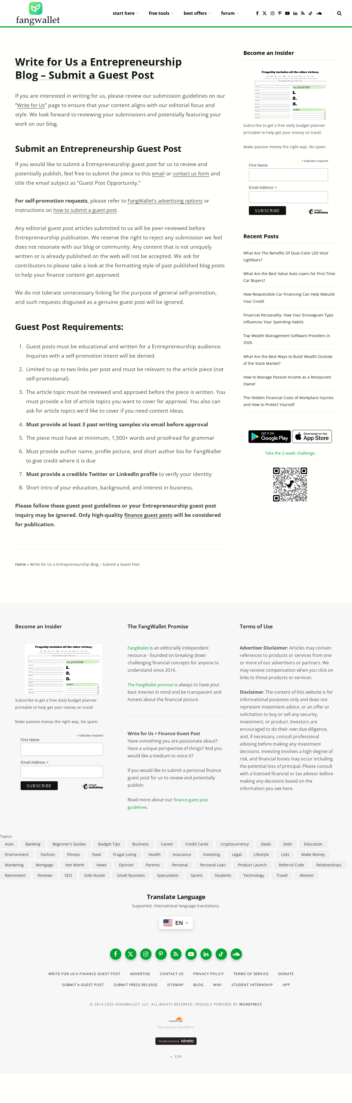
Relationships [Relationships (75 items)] (328, 864)
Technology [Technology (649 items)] (253, 875)
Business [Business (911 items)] (140, 844)
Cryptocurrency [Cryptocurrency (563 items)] (235, 844)
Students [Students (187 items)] (223, 875)
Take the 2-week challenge (290, 453)
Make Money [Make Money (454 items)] (313, 854)
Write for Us (31, 105)
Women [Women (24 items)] (307, 875)
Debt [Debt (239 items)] (287, 844)
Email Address (263, 187)
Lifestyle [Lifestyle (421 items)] (261, 854)
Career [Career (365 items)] (167, 844)
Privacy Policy (212, 976)
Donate (296, 976)
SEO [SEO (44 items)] (68, 875)
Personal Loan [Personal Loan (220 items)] (213, 864)
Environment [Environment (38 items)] (17, 854)
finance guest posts (149, 515)
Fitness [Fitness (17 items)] (73, 854)
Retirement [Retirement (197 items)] (15, 875)
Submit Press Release (134, 987)
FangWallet (139, 648)
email (159, 173)
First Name (258, 165)
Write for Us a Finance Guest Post (77, 976)
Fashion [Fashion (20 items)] (48, 854)
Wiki (221, 987)
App (295, 987)
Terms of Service (258, 976)
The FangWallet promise (153, 685)
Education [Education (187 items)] (313, 844)
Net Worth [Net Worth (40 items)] (74, 864)
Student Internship (259, 987)
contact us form (193, 173)
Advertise (138, 976)
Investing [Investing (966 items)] (211, 854)
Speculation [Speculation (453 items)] (168, 875)
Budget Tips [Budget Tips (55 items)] (109, 844)
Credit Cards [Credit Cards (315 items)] (196, 844)
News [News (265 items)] (102, 864)
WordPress (250, 1006)
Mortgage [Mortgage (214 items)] (44, 864)
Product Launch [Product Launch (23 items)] (252, 864)
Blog (201, 987)
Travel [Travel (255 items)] (282, 875)
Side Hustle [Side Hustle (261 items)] (94, 875)
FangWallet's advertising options (167, 200)
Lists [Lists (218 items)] (285, 854)
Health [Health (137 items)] (154, 854)
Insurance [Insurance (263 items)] (182, 854)
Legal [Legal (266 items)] (237, 854)
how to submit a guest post (86, 210)
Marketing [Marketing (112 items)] (14, 864)
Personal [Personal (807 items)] (180, 864)
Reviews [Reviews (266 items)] (45, 875)
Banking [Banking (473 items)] (33, 844)
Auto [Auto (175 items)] (9, 844)
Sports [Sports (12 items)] (197, 875)
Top (176, 1059)
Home (20, 564)
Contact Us (173, 976)
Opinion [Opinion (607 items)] (126, 864)
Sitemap (177, 987)
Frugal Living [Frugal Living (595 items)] (124, 854)
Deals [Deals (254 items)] (266, 844)
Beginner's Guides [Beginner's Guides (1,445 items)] (69, 844)
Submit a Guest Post (76, 987)
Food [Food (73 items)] (96, 854)
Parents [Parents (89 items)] (153, 864)
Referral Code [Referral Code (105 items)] (291, 864)
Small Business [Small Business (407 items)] (131, 875)
